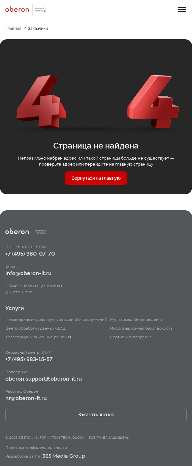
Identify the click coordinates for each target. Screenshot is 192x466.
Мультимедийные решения (136, 319)
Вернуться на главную (95, 178)
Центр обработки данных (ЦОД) (35, 328)
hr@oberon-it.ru (26, 398)
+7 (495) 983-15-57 (29, 359)
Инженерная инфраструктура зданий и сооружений (56, 319)
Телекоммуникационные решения (38, 337)
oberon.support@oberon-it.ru (43, 379)
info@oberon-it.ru (28, 273)
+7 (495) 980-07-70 (30, 254)
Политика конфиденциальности (36, 447)
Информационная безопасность (141, 328)
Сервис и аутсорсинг (130, 337)
